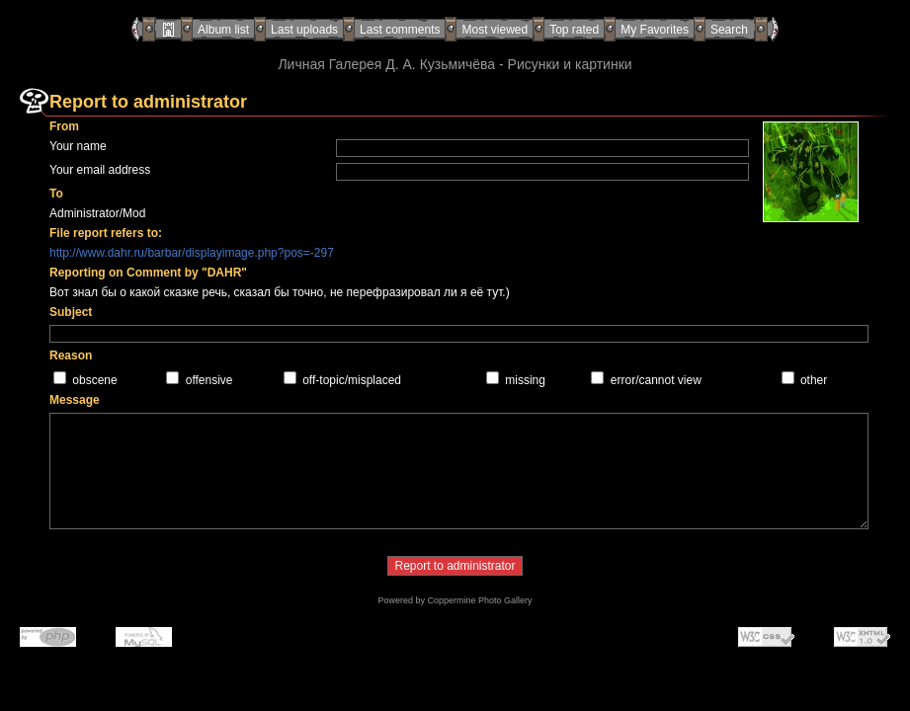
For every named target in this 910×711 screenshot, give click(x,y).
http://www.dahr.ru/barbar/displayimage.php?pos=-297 (191, 253)
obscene (94, 380)
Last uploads (304, 30)
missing (525, 380)
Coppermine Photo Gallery (479, 600)
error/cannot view (656, 380)
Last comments (400, 30)
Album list (223, 30)
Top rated (574, 30)
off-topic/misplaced (351, 380)
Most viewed (494, 30)
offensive (209, 380)
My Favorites (654, 30)
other (813, 380)
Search (729, 30)
